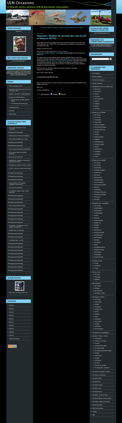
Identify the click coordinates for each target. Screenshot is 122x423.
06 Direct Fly (97, 230)
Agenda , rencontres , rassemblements (19, 94)
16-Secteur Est (96, 381)
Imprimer (62, 94)
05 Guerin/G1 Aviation (100, 184)
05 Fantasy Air (98, 177)
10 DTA (96, 311)
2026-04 (11, 305)
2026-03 (11, 308)
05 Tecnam (97, 197)
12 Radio (96, 353)
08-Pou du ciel (96, 272)
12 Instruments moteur (100, 345)
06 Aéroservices (98, 220)
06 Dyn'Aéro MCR (99, 232)
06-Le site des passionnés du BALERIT (19, 149)
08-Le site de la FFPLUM (16, 157)
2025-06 (11, 335)
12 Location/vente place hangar (102, 350)
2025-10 (11, 325)
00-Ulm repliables (97, 76)
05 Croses (97, 175)
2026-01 (11, 315)
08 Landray (97, 277)
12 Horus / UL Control (100, 341)
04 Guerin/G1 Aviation (100, 127)
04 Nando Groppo (99, 144)
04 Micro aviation (99, 137)
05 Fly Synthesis (98, 182)
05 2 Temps (97, 162)
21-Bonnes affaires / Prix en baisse (101, 398)
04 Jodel (96, 132)
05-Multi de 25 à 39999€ (99, 160)
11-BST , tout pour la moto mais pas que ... (20, 169)
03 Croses (97, 96)
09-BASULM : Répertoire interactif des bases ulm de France (19, 161)
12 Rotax (96, 358)
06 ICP (96, 244)
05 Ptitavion (97, 189)
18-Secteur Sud (96, 388)
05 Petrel (96, 187)
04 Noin (96, 146)
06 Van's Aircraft (98, 257)
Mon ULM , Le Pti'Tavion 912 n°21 (18, 292)
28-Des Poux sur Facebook (16, 230)
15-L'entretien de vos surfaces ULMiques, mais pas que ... (17, 183)
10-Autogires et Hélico (98, 297)
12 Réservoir (97, 360)
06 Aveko (96, 218)
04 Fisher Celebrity (99, 124)
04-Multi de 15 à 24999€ (99, 112)
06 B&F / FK (97, 222)
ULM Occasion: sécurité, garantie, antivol (20, 100)
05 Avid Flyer (97, 172)
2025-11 (11, 322)
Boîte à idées (12, 114)
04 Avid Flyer (97, 122)
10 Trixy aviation (98, 328)
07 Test (96, 268)
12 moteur (97, 362)
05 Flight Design (98, 180)
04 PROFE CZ (98, 149)
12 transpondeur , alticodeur (102, 367)
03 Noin (96, 106)
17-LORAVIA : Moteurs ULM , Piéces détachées (19, 191)
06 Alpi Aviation (98, 213)
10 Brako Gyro (98, 309)
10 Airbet (96, 304)
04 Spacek (97, 154)
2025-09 (11, 328)
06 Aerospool (97, 210)
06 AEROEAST (98, 208)
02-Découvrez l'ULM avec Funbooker (19, 135)
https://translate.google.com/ (101, 33)
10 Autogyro (97, 306)
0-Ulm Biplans (96, 73)
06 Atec (96, 215)
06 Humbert (97, 242)
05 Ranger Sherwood (100, 192)
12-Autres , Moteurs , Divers (100, 336)
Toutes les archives (14, 338)
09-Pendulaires (96, 283)
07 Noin (96, 263)
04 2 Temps (97, 115)
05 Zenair (96, 199)
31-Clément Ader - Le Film (16, 240)
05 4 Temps (97, 165)
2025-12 (11, 318)
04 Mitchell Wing (98, 141)
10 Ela (96, 316)
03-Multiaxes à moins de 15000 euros (102, 86)
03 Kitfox (96, 101)
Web (93, 415)
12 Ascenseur (98, 338)
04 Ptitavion (97, 151)
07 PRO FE (97, 265)
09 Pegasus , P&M (99, 293)
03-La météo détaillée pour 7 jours (18, 139)
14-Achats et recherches (99, 375)
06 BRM (96, 225)
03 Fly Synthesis (98, 98)
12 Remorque (98, 355)
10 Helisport (97, 319)
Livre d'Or (11, 110)
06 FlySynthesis (98, 235)
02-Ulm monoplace (97, 83)
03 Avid (96, 94)
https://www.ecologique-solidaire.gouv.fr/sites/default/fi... (52, 52)
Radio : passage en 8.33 (15, 86)
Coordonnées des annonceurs (19, 103)
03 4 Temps (97, 91)
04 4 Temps (97, 117)
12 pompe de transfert (100, 365)
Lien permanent (45, 94)
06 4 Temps (97, 205)
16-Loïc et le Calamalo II (15, 187)
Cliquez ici (18, 31)
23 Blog (94, 411)
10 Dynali (96, 314)
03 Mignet (97, 103)
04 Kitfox (96, 134)
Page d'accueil (64, 27)
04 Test (96, 156)
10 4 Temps (97, 299)
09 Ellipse (97, 288)
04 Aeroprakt (97, 119)
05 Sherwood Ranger (100, 194)
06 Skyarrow (97, 254)
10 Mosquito (97, 326)
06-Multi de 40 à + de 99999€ (100, 203)
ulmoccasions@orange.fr (18, 61)
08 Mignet (97, 279)
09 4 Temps (97, 285)
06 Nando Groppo (99, 249)
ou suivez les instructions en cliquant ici (102, 45)
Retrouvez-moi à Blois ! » (76, 27)
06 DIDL (96, 227)
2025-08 (11, 332)
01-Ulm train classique (98, 80)
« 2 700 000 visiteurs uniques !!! (49, 27)
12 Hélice (96, 343)
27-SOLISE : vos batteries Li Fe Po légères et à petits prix (18, 226)
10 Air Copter (97, 302)
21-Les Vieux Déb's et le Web (17, 205)
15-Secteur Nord (96, 378)
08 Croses (97, 274)
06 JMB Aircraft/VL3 (99, 247)
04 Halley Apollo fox (99, 129)
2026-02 (11, 312)
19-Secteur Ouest (97, 391)
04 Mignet (97, 139)
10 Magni (96, 324)
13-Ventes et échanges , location (101, 371)
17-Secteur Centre (97, 385)
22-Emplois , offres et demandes (101, 401)
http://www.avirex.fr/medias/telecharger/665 (59, 60)
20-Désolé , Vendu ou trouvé (100, 395)
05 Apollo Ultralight (99, 170)
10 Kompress (98, 321)
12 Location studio (99, 348)
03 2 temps (97, 89)
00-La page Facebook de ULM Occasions (17, 128)
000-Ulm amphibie (97, 405)
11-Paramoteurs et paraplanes (100, 332)
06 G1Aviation (98, 237)
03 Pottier (97, 108)
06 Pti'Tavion (97, 252)
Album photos (14, 278)
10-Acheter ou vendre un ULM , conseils (20, 165)
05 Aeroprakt (97, 167)
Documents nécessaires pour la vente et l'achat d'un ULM (20, 90)
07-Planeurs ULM (97, 261)
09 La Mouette (98, 290)
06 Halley (96, 240)
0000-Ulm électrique (97, 408)
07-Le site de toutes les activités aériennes (18, 153)
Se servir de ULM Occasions (17, 97)
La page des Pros (14, 107)
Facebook (54, 94)
